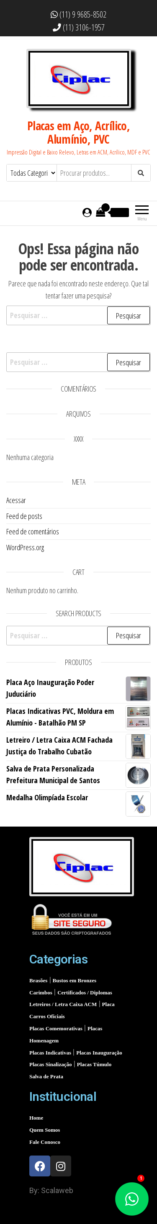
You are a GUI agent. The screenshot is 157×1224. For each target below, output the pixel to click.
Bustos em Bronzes (74, 980)
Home (36, 1118)
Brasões (39, 980)
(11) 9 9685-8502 (78, 14)
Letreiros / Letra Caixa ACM (63, 1004)
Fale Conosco (44, 1142)
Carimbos (41, 992)
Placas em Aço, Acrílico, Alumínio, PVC (78, 132)
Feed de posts (24, 516)
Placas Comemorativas (56, 1028)
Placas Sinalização (51, 1064)
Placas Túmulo (94, 1064)
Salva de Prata (46, 1076)
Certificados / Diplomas (84, 992)
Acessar (16, 500)
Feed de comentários (32, 531)
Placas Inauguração (99, 1053)
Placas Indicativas (50, 1053)
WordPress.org (25, 547)
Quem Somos (44, 1130)
